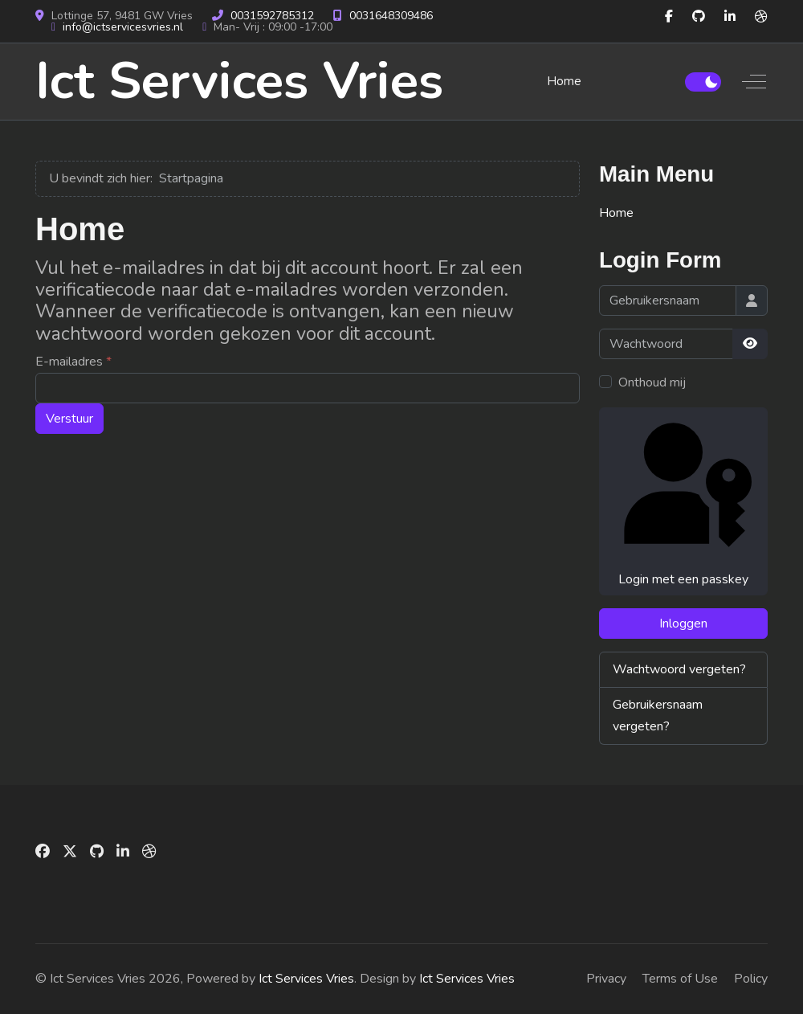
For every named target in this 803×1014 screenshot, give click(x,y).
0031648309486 (391, 15)
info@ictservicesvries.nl (123, 27)
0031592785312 (272, 15)
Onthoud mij (652, 382)
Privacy (606, 978)
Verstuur (69, 418)
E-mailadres (73, 361)
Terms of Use (680, 978)
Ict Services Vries (239, 81)
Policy (751, 978)
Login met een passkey (683, 500)
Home (616, 213)
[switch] (703, 82)
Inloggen (683, 623)
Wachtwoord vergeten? (679, 669)
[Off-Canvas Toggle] (754, 81)
